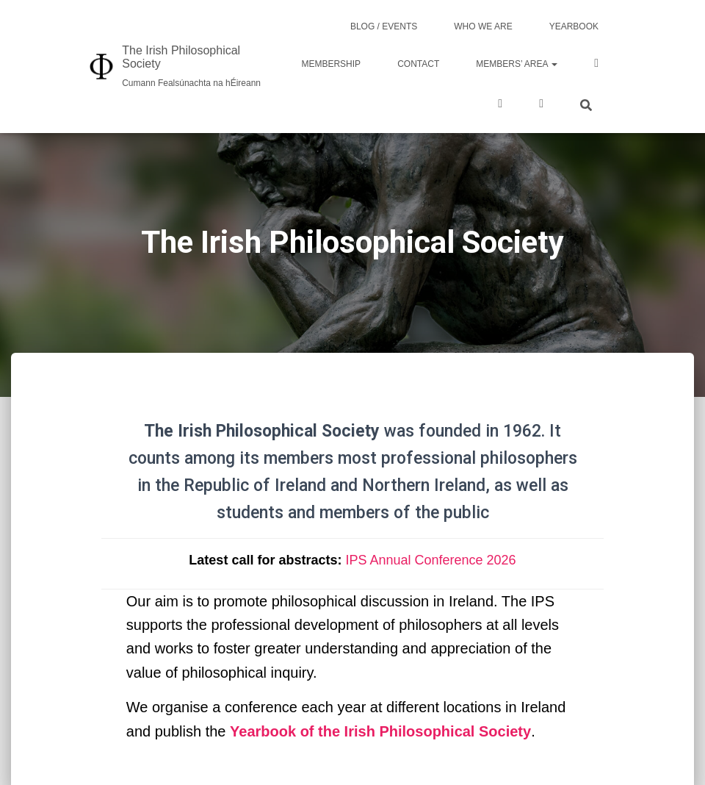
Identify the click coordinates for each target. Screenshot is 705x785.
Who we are (483, 26)
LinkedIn (541, 105)
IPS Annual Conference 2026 (430, 560)
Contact (418, 64)
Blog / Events (383, 26)
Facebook (596, 65)
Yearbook (574, 26)
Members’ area (516, 64)
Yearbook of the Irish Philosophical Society (380, 731)
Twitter (500, 105)
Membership (331, 64)
